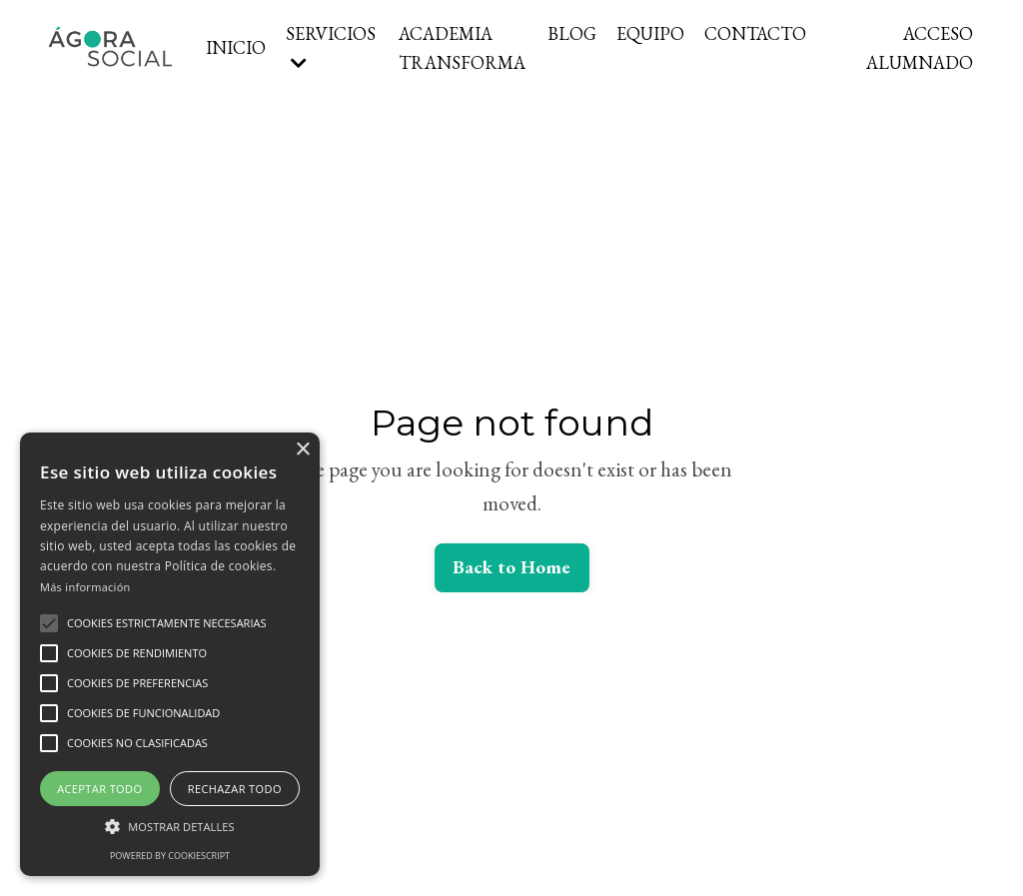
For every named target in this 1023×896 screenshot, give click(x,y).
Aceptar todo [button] (99, 788)
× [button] (302, 450)
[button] (49, 623)
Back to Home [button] (512, 566)
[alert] (170, 654)
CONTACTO (755, 33)
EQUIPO (650, 33)
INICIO (236, 47)
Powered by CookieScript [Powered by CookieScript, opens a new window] (170, 855)
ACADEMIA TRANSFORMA (462, 48)
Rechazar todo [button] (235, 788)
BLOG (571, 33)
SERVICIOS (331, 47)
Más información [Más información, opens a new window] (85, 586)
